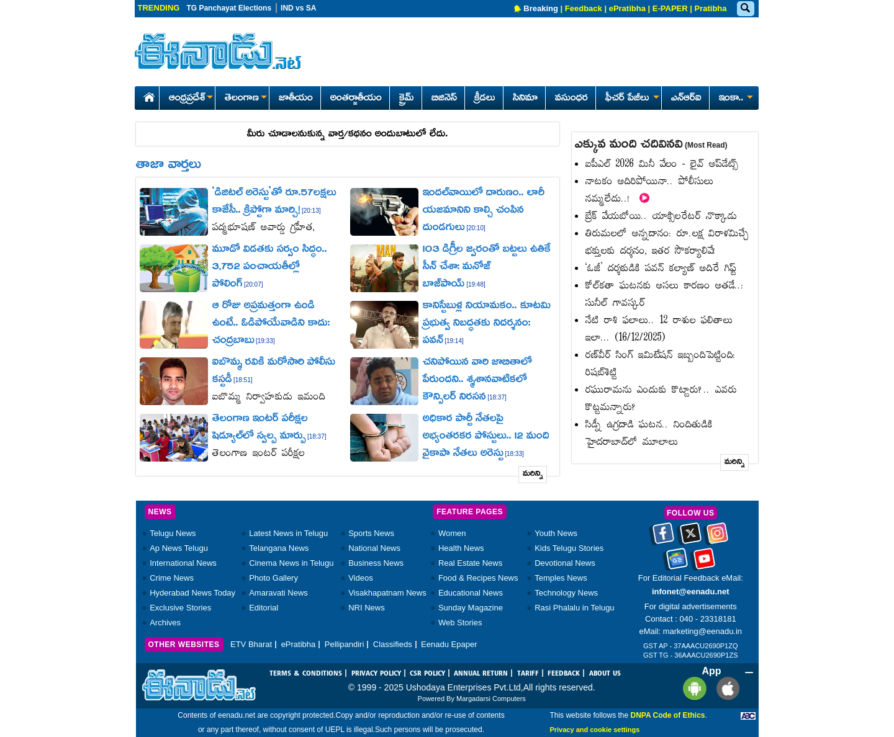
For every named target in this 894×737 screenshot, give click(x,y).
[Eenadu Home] (146, 95)
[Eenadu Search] (745, 9)
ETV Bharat (251, 644)
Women (452, 533)
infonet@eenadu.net (690, 591)
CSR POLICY (427, 673)
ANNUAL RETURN (481, 673)
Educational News (470, 592)
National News (374, 548)
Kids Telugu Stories (569, 548)
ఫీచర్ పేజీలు (631, 98)
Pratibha (710, 8)
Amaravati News (278, 592)
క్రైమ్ (406, 98)
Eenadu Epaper (449, 644)
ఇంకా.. (735, 98)
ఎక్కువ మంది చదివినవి (651, 145)
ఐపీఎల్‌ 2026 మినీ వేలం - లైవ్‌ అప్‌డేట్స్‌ (661, 164)
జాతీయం (296, 98)
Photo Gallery (273, 578)
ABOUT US (605, 673)
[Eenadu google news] (677, 563)
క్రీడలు (484, 98)
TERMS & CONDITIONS (305, 673)
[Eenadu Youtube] (704, 563)
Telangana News (279, 548)
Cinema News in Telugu (291, 563)
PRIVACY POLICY (376, 673)
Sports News (371, 533)
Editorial (263, 607)
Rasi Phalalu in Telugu (574, 607)
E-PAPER (670, 8)
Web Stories (460, 622)
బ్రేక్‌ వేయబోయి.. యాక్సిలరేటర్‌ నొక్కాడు (661, 217)
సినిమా (525, 98)
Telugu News (173, 533)
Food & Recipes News (478, 578)
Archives (165, 622)
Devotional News (565, 563)
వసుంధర (571, 98)
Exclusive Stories (180, 607)
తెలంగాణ (245, 98)
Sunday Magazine (470, 607)
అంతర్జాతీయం (356, 98)
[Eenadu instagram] (717, 538)
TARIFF (528, 673)
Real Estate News (470, 563)
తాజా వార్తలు (168, 165)
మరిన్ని (533, 474)
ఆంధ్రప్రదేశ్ (190, 98)
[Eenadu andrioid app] (692, 688)
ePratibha (627, 8)
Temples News (561, 578)
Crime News (172, 578)
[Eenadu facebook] (663, 538)
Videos (360, 578)
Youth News (556, 533)
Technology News (566, 592)
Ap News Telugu (179, 548)
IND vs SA (298, 8)
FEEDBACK (564, 673)
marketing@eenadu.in (702, 631)
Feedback (583, 8)
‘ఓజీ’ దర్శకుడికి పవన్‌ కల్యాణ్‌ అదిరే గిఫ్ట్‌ (660, 269)
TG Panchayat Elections (228, 8)
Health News (461, 548)
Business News (376, 563)
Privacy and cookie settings (594, 729)
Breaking (540, 8)
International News (183, 563)
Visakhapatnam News (387, 592)
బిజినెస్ (444, 98)
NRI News (366, 607)
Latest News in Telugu (288, 533)
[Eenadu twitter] (690, 538)
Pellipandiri (344, 644)
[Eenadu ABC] (748, 715)
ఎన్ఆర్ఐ (686, 98)
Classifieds (392, 644)
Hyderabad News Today (192, 592)
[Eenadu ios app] (724, 688)
